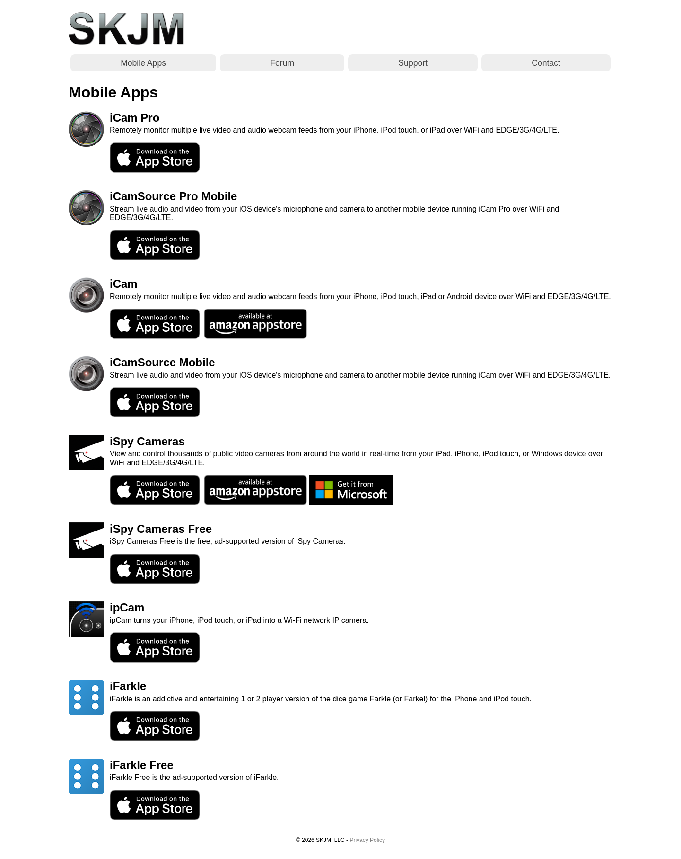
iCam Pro (134, 117)
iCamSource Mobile (162, 362)
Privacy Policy (367, 840)
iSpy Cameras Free (161, 528)
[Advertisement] (440, 29)
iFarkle (128, 686)
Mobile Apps (143, 63)
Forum (282, 63)
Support (413, 63)
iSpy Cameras (147, 441)
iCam (124, 283)
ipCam (127, 607)
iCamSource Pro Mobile (173, 196)
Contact (546, 63)
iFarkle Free (142, 765)
